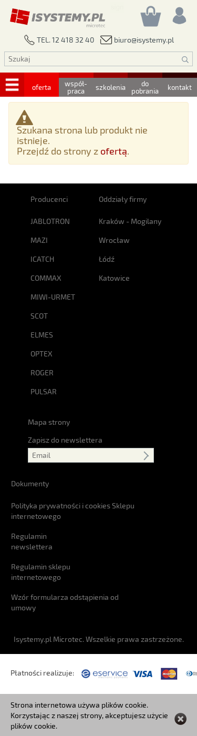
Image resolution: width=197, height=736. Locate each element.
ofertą (113, 151)
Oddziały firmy (123, 199)
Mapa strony (49, 421)
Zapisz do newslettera (65, 439)
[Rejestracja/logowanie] (179, 12)
